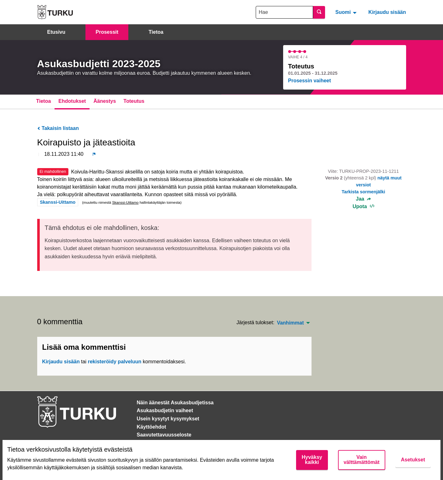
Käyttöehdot (151, 427)
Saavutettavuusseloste (164, 434)
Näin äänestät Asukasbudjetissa (175, 402)
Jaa (363, 199)
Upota (363, 206)
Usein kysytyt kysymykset (168, 418)
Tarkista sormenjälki (363, 191)
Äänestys (104, 101)
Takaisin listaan (58, 128)
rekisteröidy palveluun (114, 361)
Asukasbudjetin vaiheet (165, 410)
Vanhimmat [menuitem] (290, 322)
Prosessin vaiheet (309, 80)
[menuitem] (346, 12)
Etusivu (56, 32)
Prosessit (107, 32)
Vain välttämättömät (362, 459)
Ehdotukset (72, 101)
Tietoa (156, 32)
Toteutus (134, 101)
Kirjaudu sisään (387, 12)
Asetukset (413, 459)
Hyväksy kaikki (312, 459)
